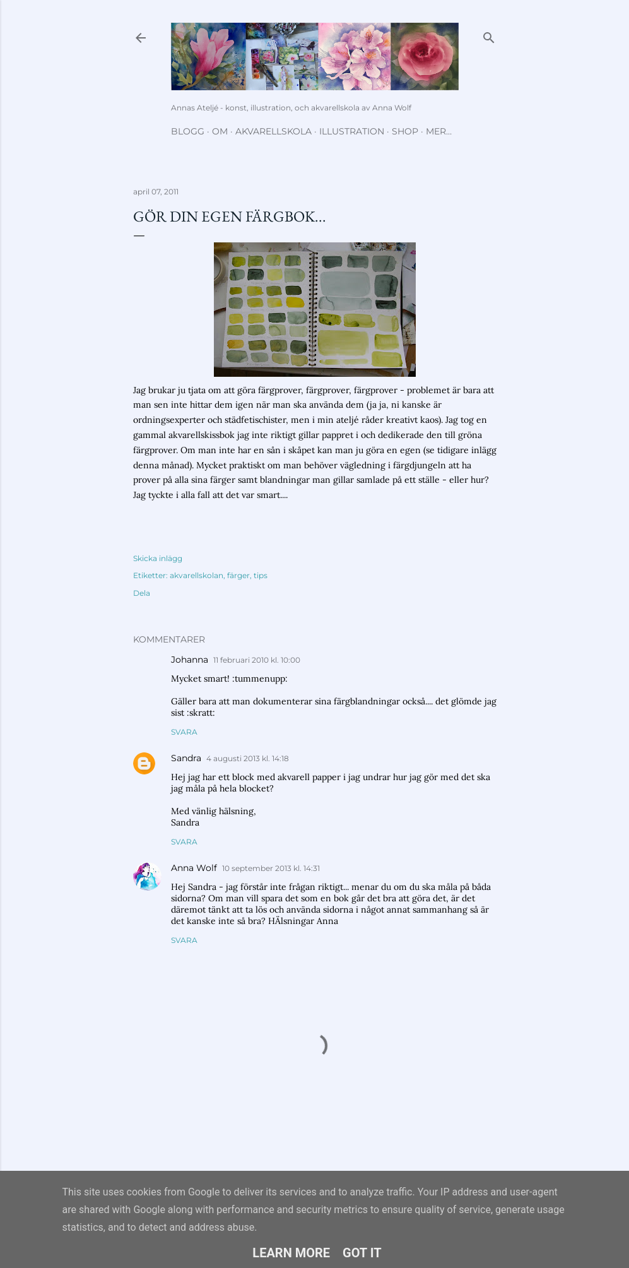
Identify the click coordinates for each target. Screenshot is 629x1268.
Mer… (439, 131)
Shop (405, 131)
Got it (362, 1252)
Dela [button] (141, 593)
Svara (184, 732)
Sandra (186, 758)
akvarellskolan (196, 575)
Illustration (351, 131)
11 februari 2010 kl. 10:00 (256, 660)
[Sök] (489, 35)
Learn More (291, 1252)
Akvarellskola (273, 131)
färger (238, 575)
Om (220, 131)
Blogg (187, 131)
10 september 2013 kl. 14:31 (271, 868)
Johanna (189, 659)
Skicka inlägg (157, 558)
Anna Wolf (194, 868)
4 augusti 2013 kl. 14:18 (247, 758)
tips (260, 575)
